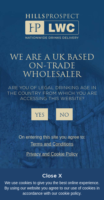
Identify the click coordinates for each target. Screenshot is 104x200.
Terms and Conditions (52, 144)
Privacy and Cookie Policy (52, 154)
